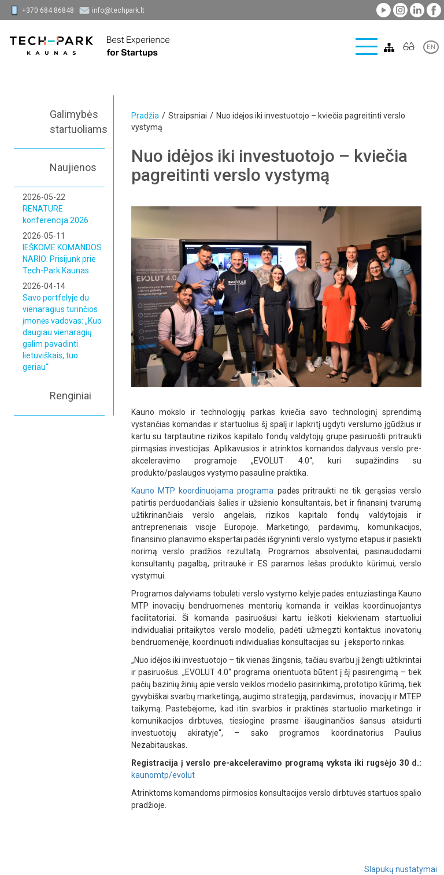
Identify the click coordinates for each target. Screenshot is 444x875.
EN (431, 47)
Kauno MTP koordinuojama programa (202, 490)
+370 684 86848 (48, 10)
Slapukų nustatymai (400, 869)
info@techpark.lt (118, 10)
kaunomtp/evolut (163, 775)
